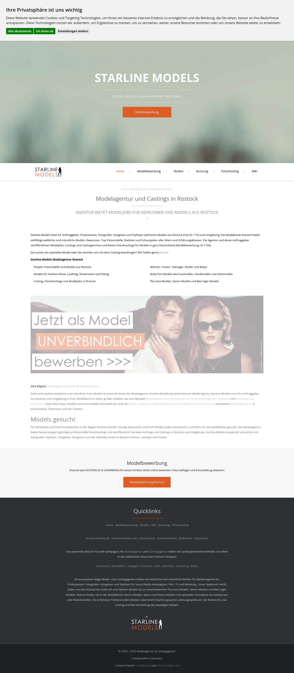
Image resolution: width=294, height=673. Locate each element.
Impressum (201, 538)
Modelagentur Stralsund (214, 401)
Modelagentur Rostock (161, 186)
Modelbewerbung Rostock (147, 482)
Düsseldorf (183, 406)
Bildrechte (185, 538)
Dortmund (102, 566)
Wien (201, 406)
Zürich (210, 406)
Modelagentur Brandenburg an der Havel (172, 401)
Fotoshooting (230, 171)
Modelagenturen (138, 186)
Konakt (164, 252)
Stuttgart (142, 406)
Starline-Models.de (97, 538)
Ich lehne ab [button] (44, 31)
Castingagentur (158, 551)
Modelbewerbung (147, 112)
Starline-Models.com (124, 538)
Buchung (202, 171)
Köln (194, 406)
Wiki (254, 171)
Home (120, 171)
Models (178, 171)
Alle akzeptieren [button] (19, 31)
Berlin (132, 406)
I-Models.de (143, 665)
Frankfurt (155, 406)
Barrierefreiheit (167, 538)
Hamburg (182, 566)
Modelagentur (133, 551)
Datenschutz (147, 538)
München (169, 406)
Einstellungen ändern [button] (73, 31)
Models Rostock (89, 389)
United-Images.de (167, 665)
